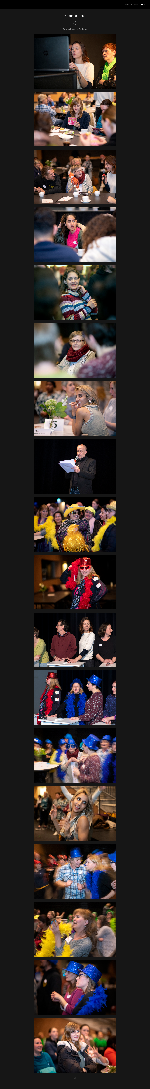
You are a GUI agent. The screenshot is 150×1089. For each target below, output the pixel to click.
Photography (75, 24)
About (126, 4)
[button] (75, 61)
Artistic (143, 4)
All (75, 1078)
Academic (134, 4)
